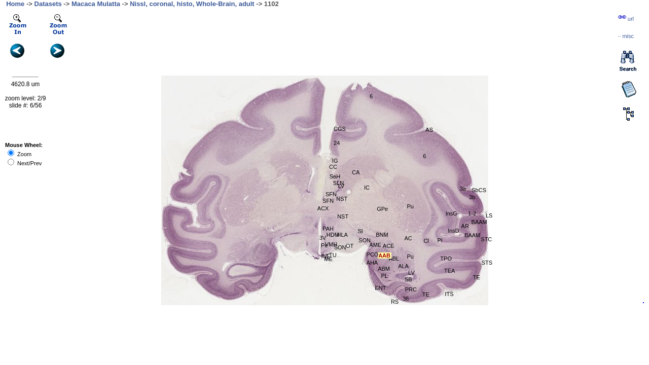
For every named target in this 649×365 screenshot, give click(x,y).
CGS (340, 129)
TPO (446, 259)
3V (322, 238)
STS (487, 263)
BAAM (479, 222)
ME (328, 259)
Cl (425, 241)
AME (375, 245)
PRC (411, 289)
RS (395, 302)
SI (360, 231)
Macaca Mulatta (95, 4)
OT (349, 246)
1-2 (472, 213)
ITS (449, 294)
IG (335, 161)
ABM (384, 269)
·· (626, 36)
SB (408, 279)
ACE (388, 246)
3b (472, 197)
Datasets (48, 4)
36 (406, 299)
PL (384, 276)
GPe (382, 209)
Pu (410, 206)
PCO (373, 254)
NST (341, 199)
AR (465, 226)
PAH (328, 229)
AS (429, 130)
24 (337, 143)
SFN (328, 201)
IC (367, 188)
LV (341, 186)
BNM (382, 235)
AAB (384, 255)
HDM (333, 235)
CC (333, 167)
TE (425, 294)
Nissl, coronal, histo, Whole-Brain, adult (192, 4)
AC (408, 238)
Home (15, 4)
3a (462, 189)
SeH (335, 176)
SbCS (479, 190)
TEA (449, 271)
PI (440, 240)
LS (489, 215)
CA (355, 172)
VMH (331, 244)
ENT (380, 288)
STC (486, 239)
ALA (403, 266)
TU (333, 255)
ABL (393, 259)
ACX (323, 208)
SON (364, 240)
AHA (372, 263)
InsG (451, 213)
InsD (453, 231)
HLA (342, 235)
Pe (324, 245)
